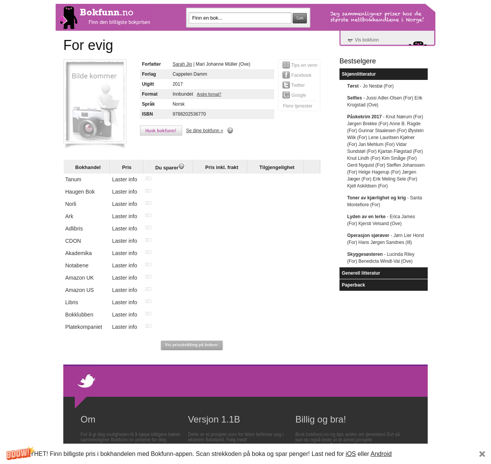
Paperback (353, 285)
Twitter (293, 85)
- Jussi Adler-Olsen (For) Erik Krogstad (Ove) (384, 101)
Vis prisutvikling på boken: (192, 344)
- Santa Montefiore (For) (384, 201)
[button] (245, 454)
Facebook (296, 75)
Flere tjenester (298, 106)
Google (294, 95)
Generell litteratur (361, 273)
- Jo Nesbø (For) (370, 86)
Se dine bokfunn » (204, 130)
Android (381, 454)
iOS (351, 454)
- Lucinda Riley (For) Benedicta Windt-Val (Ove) (380, 258)
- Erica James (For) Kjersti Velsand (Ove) (381, 220)
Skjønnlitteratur (359, 74)
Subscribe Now (430, 454)
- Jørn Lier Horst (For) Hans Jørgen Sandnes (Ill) (385, 239)
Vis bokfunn (367, 40)
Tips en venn (299, 65)
